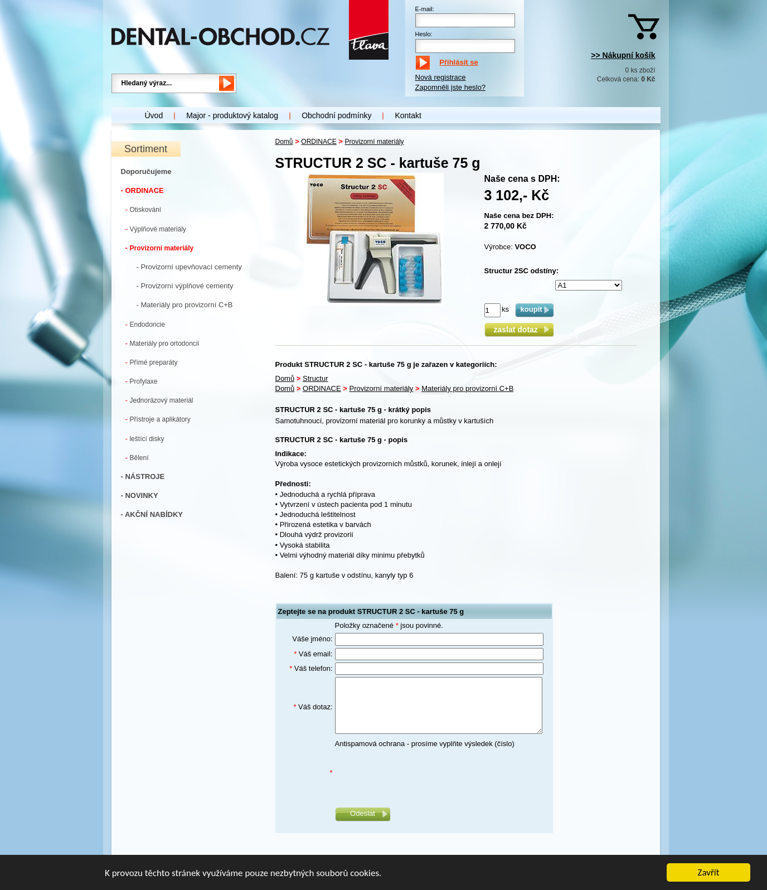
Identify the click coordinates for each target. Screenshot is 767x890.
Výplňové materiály (155, 229)
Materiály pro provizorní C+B (467, 388)
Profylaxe (141, 381)
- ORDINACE (142, 190)
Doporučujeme (146, 171)
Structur (315, 378)
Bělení (137, 457)
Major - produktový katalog (232, 115)
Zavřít (709, 873)
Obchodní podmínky (336, 115)
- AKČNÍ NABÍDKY (152, 514)
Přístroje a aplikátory (158, 419)
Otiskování (143, 209)
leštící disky (144, 438)
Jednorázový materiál (159, 400)
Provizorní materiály (159, 248)
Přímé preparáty (151, 362)
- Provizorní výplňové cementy (185, 286)
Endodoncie (145, 324)
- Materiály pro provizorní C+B (185, 305)
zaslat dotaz (518, 329)
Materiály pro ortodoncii (162, 343)
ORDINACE (318, 142)
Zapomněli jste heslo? (450, 87)
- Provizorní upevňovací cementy (189, 267)
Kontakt (408, 115)
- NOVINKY (139, 495)
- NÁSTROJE (143, 476)
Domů (284, 142)
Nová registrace (440, 77)
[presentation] (419, 773)
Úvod (154, 115)
